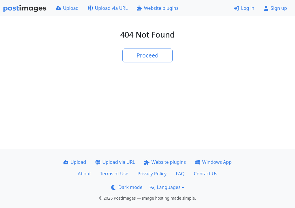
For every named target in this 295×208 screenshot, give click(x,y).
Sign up (275, 8)
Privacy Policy (152, 173)
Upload (67, 8)
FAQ (180, 173)
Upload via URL (108, 8)
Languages (165, 187)
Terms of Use (114, 173)
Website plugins (157, 8)
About (84, 173)
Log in (244, 8)
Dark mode (126, 187)
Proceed (148, 55)
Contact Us (205, 173)
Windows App (213, 162)
